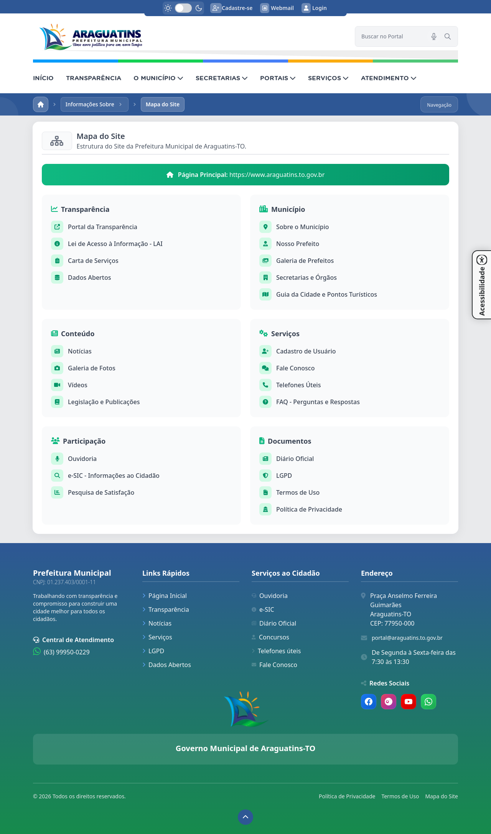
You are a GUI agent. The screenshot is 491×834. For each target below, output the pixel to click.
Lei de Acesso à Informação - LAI (115, 243)
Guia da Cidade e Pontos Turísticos (326, 294)
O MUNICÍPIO (158, 78)
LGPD (284, 475)
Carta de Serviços (93, 260)
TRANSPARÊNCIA (93, 78)
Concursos (270, 637)
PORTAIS (278, 78)
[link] (189, 36)
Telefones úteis (276, 651)
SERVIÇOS (328, 78)
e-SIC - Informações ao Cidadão (114, 475)
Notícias (80, 351)
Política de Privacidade (309, 509)
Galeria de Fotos (91, 368)
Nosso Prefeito (297, 243)
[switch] (183, 8)
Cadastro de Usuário (306, 351)
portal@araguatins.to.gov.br (407, 637)
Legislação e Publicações (104, 402)
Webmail (277, 8)
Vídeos (77, 385)
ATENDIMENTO (389, 78)
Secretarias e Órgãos (306, 277)
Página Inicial (164, 595)
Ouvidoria (82, 458)
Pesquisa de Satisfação (101, 492)
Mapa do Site (441, 796)
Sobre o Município (302, 227)
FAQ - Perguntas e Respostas (318, 402)
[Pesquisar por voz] (434, 36)
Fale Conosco (295, 368)
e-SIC (263, 609)
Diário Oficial (295, 458)
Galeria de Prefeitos (305, 260)
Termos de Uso (298, 492)
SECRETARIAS (222, 78)
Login (314, 8)
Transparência (165, 609)
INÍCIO (43, 78)
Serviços (157, 637)
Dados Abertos (89, 277)
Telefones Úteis (298, 385)
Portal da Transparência (102, 227)
